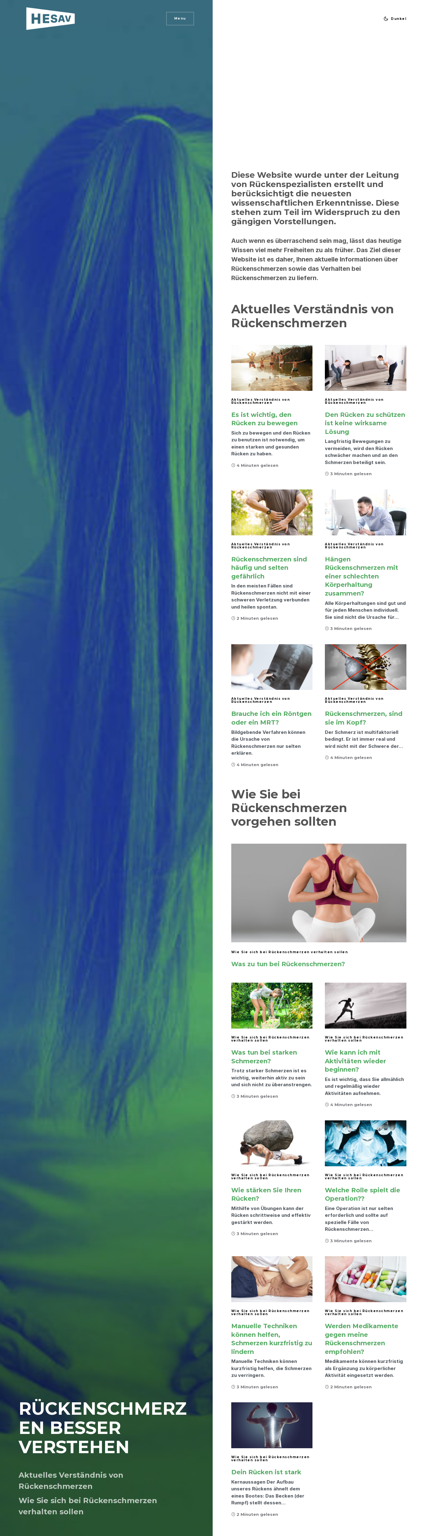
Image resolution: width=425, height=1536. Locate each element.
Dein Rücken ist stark (266, 1472)
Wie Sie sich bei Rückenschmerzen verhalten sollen (289, 952)
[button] (393, 18)
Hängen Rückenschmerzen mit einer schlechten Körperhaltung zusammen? (361, 576)
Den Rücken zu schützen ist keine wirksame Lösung (365, 423)
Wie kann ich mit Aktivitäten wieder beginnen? (355, 1061)
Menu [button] (180, 18)
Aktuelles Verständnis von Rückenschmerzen (260, 401)
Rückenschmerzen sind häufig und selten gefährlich (269, 568)
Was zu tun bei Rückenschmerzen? (288, 964)
